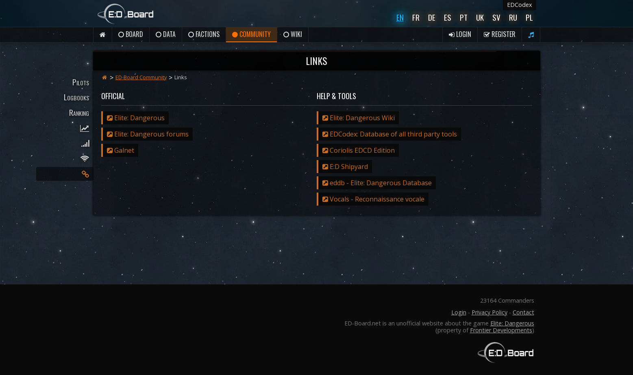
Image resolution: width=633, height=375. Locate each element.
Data (166, 34)
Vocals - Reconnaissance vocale (373, 199)
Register (500, 34)
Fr (416, 17)
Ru (513, 17)
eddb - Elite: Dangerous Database (377, 182)
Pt (464, 17)
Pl (529, 17)
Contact (523, 312)
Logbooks (76, 97)
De (431, 17)
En (400, 17)
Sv (496, 17)
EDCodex (519, 5)
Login (460, 34)
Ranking (79, 112)
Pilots (80, 82)
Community (251, 34)
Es (447, 17)
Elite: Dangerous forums (148, 134)
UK (480, 17)
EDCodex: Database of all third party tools (389, 134)
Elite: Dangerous (136, 117)
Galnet (120, 150)
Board (130, 34)
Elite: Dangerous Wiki (358, 117)
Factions (204, 34)
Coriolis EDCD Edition (358, 150)
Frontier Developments (501, 330)
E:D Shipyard (345, 166)
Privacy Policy (489, 312)
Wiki (292, 34)
